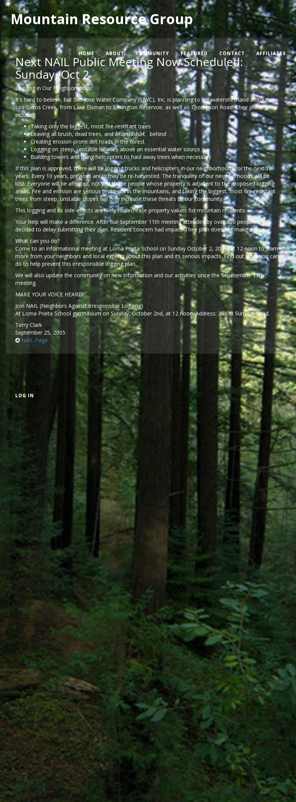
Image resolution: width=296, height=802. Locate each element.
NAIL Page (34, 340)
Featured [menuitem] (194, 53)
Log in (24, 395)
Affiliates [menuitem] (271, 53)
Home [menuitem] (86, 53)
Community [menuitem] (152, 53)
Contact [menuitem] (232, 53)
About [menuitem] (115, 53)
